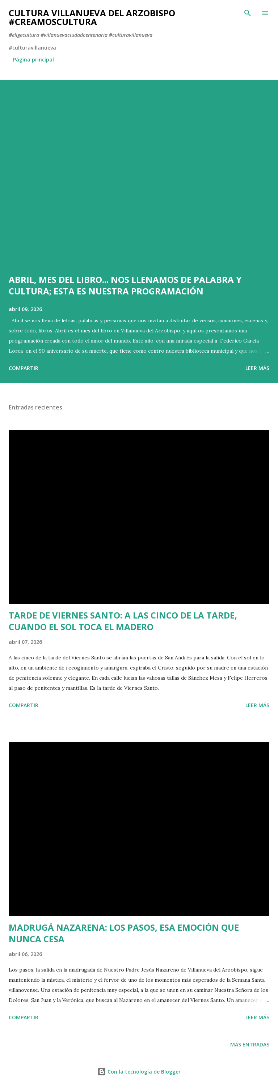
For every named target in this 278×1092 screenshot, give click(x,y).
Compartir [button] (23, 368)
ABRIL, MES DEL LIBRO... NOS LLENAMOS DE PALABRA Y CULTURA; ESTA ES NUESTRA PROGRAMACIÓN (125, 285)
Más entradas (249, 1044)
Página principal (33, 59)
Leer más (257, 368)
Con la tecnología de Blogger (139, 1071)
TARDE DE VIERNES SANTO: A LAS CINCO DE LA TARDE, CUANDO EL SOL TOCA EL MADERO (123, 621)
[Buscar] (247, 13)
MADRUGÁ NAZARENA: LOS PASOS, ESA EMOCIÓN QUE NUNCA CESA (124, 933)
